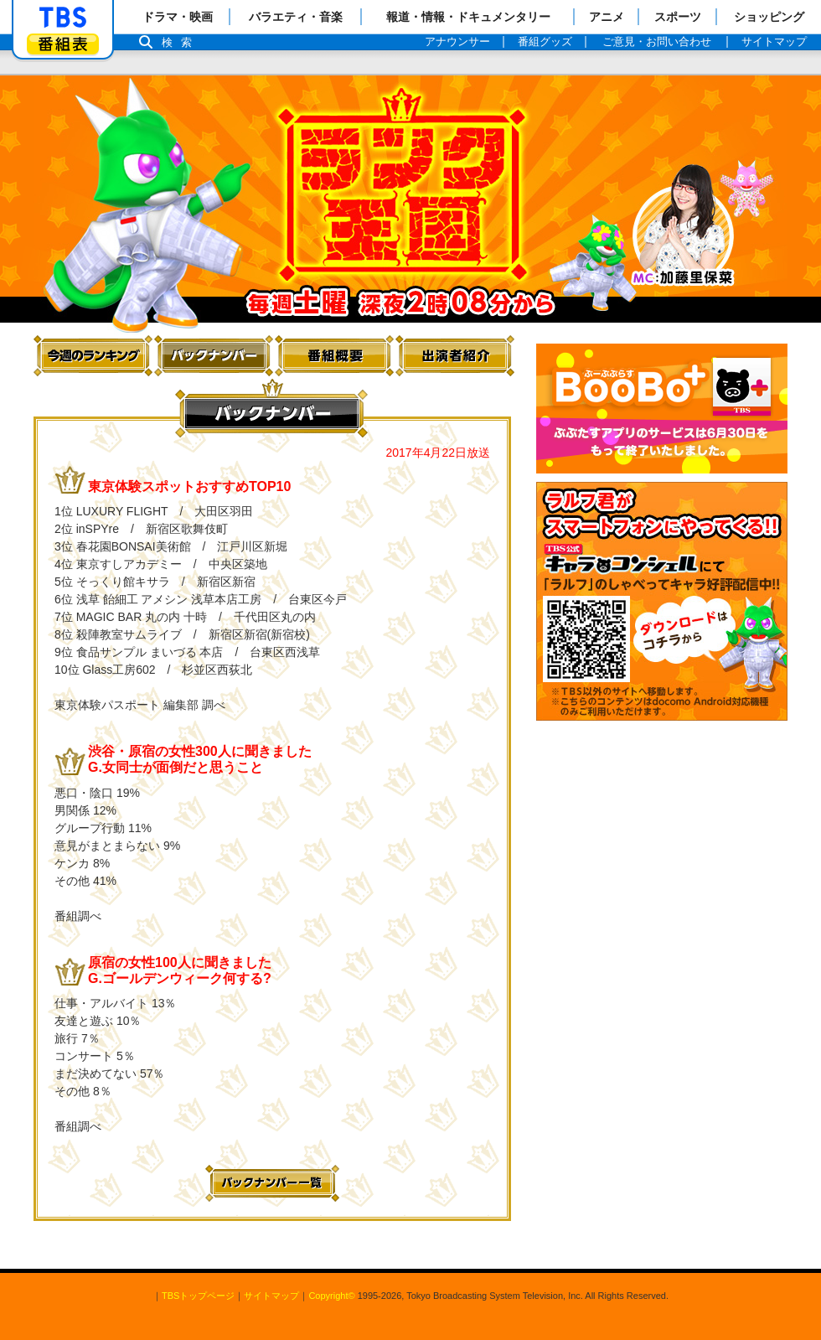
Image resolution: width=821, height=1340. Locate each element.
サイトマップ (271, 1296)
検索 (181, 42)
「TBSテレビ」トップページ (63, 17)
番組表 (63, 44)
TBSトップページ (198, 1296)
